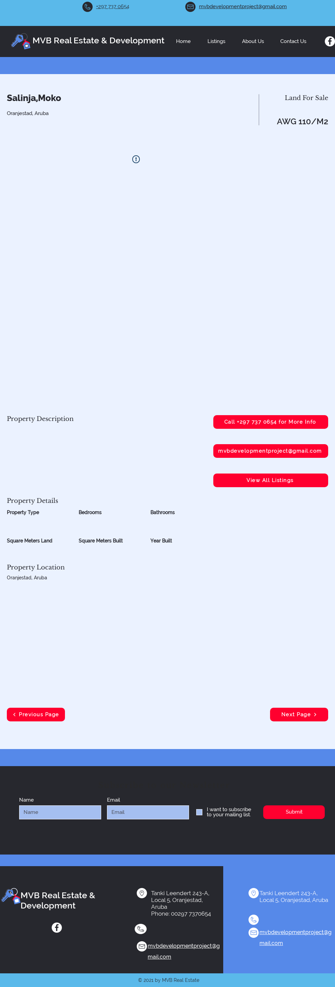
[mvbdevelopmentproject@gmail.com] (270, 451)
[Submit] (294, 812)
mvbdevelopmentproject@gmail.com (243, 6)
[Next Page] (299, 714)
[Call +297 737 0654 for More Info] (270, 422)
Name (26, 800)
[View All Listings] (270, 480)
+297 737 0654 (112, 6)
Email (113, 800)
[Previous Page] (36, 714)
